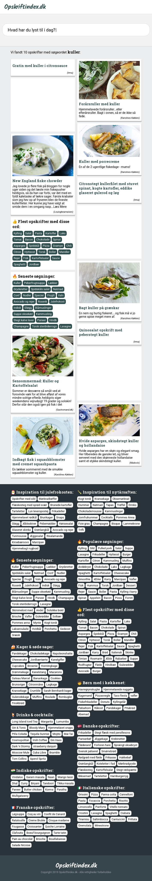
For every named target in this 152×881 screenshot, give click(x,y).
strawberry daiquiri (44, 746)
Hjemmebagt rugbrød (25, 548)
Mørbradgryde (127, 763)
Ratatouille (18, 820)
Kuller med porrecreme (99, 161)
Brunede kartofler (61, 505)
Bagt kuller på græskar (99, 308)
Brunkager (46, 517)
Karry (107, 579)
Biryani (35, 783)
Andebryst (84, 566)
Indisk (17, 307)
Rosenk (42, 301)
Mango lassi (65, 777)
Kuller (17, 283)
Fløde (98, 664)
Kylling (18, 233)
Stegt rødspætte (126, 769)
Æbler (97, 579)
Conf (17, 295)
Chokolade (43, 239)
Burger (127, 554)
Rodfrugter (85, 664)
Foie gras (84, 523)
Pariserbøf (84, 738)
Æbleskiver (29, 523)
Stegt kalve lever (24, 320)
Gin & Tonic (19, 727)
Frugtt (50, 295)
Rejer (17, 258)
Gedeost (65, 628)
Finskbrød (18, 703)
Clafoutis (17, 832)
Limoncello (85, 806)
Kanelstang (39, 672)
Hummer (83, 505)
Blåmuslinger (43, 307)
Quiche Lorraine (55, 826)
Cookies (56, 678)
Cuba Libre (39, 752)
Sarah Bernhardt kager (57, 690)
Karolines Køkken (130, 118)
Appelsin (95, 597)
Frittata (132, 819)
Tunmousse (19, 536)
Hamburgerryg (119, 776)
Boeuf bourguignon (38, 832)
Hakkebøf (125, 757)
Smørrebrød (108, 751)
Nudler (27, 295)
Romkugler (65, 697)
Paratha (61, 789)
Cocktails (107, 517)
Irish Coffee (40, 740)
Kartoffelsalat (40, 258)
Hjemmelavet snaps (60, 727)
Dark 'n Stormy (21, 746)
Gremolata (84, 825)
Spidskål (34, 245)
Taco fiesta (120, 695)
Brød (105, 652)
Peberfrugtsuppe (34, 283)
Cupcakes (18, 665)
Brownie (32, 665)
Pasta (38, 233)
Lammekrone (131, 523)
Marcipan (38, 542)
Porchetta (51, 628)
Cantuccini (118, 819)
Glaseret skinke (21, 529)
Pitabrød (130, 708)
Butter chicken (33, 789)
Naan (51, 777)
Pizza (46, 245)
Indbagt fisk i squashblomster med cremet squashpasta (38, 461)
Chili (69, 245)
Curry (24, 783)
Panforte (100, 806)
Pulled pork (105, 548)
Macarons (55, 672)
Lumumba (62, 721)
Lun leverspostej (38, 511)
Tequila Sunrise (39, 734)
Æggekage (101, 738)
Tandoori (48, 783)
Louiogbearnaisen (63, 212)
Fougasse (18, 826)
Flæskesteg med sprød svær (29, 505)
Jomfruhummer (88, 517)
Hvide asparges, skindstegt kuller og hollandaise (109, 443)
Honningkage (49, 665)
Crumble (35, 690)
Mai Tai (68, 734)
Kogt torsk (84, 498)
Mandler (64, 252)
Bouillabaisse (57, 839)
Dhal (15, 783)
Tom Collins (19, 758)
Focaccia (94, 800)
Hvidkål (36, 628)
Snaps (60, 517)
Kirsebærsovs (20, 542)
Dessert (130, 585)
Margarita (47, 721)
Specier (39, 295)
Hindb (53, 320)
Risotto (123, 800)
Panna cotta (108, 794)
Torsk (41, 252)
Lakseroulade (20, 628)
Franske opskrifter (35, 807)
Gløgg (28, 307)
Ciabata (125, 813)
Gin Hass (56, 740)
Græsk (16, 635)
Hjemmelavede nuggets (118, 689)
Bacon (29, 239)
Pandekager (19, 653)
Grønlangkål (41, 529)
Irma (70, 72)
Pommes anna (21, 622)
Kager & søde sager (34, 646)
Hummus (92, 585)
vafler (134, 695)
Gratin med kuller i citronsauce (39, 65)
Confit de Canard (54, 814)
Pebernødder (48, 523)
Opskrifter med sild (24, 498)
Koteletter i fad (106, 763)
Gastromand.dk (64, 409)
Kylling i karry (128, 591)
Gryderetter (21, 289)
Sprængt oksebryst (125, 745)
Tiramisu (83, 819)
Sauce (56, 258)
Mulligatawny (20, 795)
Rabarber (120, 658)
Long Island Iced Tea (25, 721)
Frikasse (110, 757)
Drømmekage (20, 672)
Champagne (21, 326)
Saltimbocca (100, 819)
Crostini (83, 813)
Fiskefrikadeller (87, 701)
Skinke (129, 652)
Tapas (109, 505)
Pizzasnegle (102, 695)
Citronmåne (36, 684)
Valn (60, 295)
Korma (49, 789)
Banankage (40, 678)
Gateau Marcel (21, 678)
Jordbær (34, 264)
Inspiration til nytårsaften (109, 492)
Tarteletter (18, 511)
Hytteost (29, 252)
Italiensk (116, 652)
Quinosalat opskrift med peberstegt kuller (100, 332)
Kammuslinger (114, 511)
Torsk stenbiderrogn (44, 326)
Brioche (16, 616)
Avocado (83, 671)
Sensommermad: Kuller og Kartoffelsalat (35, 383)
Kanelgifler (57, 659)
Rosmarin (96, 658)
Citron (17, 252)
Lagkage (125, 566)
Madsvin (134, 462)
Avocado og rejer (24, 301)
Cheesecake (121, 573)
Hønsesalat (66, 523)
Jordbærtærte (39, 659)
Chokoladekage (39, 653)
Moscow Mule (20, 752)
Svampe (58, 245)
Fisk (26, 258)
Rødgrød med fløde (90, 757)
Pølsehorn (84, 708)
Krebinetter (118, 738)
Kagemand (85, 695)
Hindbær (110, 664)
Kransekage (102, 498)
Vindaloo (17, 777)
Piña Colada (19, 734)
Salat (28, 233)
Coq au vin (34, 814)
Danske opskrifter (101, 725)
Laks (62, 233)
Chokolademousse (90, 511)
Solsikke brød (55, 610)
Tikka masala (65, 783)
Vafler (133, 579)
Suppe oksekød (23, 314)
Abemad (83, 714)
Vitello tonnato (119, 806)
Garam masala (35, 777)
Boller (52, 252)
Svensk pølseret (88, 751)
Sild (92, 548)
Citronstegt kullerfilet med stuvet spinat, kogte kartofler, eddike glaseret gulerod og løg (108, 188)
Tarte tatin (60, 832)
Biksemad (84, 776)
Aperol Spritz (38, 758)
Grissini (83, 794)
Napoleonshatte (62, 653)
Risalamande (55, 536)
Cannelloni (126, 794)
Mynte (37, 622)
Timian (82, 658)
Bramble (55, 752)
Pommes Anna (125, 517)
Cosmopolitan (20, 740)
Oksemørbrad (121, 498)
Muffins (127, 560)
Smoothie (84, 579)
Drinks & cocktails (34, 714)
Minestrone (102, 825)
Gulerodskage (20, 697)
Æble (109, 658)
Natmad (58, 289)
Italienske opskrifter (103, 787)
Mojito (56, 734)
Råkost (98, 708)
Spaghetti (20, 264)
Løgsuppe (18, 814)
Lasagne (65, 326)
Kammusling (44, 314)
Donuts (105, 701)
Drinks (133, 505)
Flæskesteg (85, 769)
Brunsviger (18, 684)
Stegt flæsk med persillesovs (112, 732)
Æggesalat (36, 536)
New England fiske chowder (37, 180)
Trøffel (121, 505)
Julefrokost (57, 301)
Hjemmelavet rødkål (24, 517)
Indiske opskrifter (34, 770)
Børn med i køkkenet (103, 682)
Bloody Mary (37, 727)
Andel (39, 610)
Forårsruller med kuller (99, 104)
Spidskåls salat (40, 289)
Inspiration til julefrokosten (44, 492)
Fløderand (84, 745)
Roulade (50, 697)
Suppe (129, 548)
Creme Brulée (37, 820)
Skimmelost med (22, 610)
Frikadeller (58, 511)
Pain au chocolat (22, 839)
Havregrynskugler (89, 689)
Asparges (20, 245)
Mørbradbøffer (48, 498)
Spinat (57, 239)
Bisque (115, 523)
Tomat (18, 239)
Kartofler (50, 233)
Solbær (57, 616)
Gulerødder (42, 616)
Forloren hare (102, 745)
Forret (128, 597)
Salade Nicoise (21, 845)
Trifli (81, 529)
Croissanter (34, 826)
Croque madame (59, 820)
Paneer (41, 320)
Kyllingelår (119, 701)
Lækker (52, 283)
